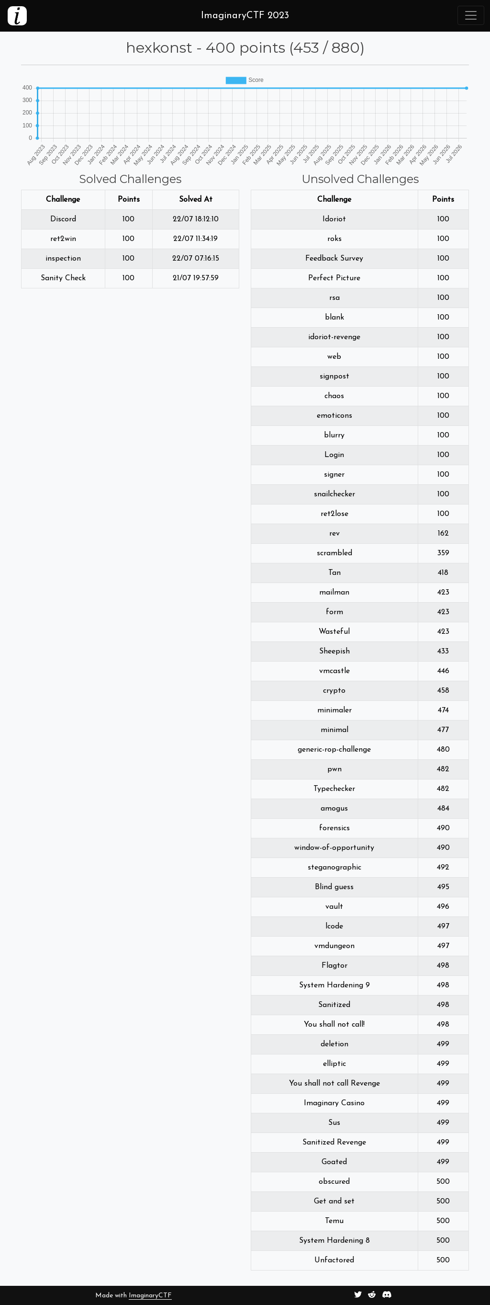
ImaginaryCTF (150, 1295)
